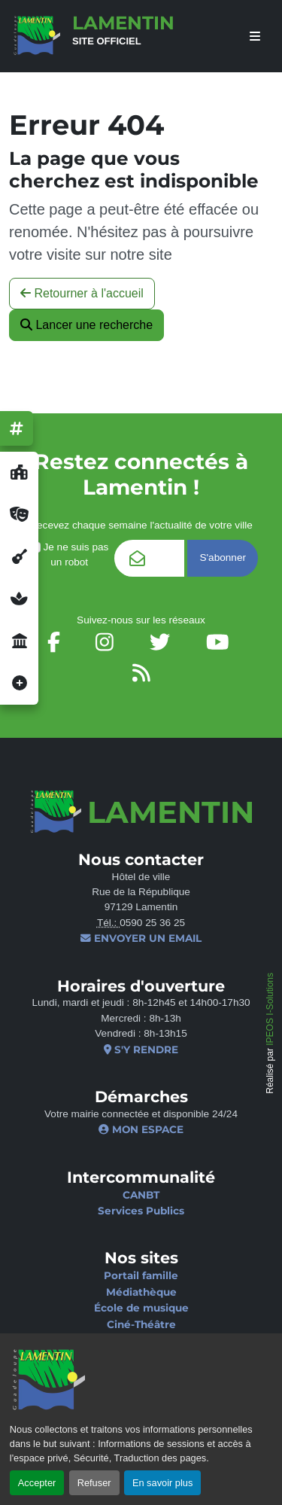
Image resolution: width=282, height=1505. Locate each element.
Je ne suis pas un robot (69, 554)
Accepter (37, 1482)
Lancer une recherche (86, 324)
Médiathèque (141, 1292)
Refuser (94, 1482)
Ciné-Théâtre (141, 1324)
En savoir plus (162, 1482)
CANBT (141, 1195)
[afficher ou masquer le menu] (255, 36)
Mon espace (141, 1129)
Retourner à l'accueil (82, 293)
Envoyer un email (141, 938)
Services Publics (141, 1211)
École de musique (141, 1308)
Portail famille (141, 1275)
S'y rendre (141, 1049)
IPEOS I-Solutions (270, 1009)
